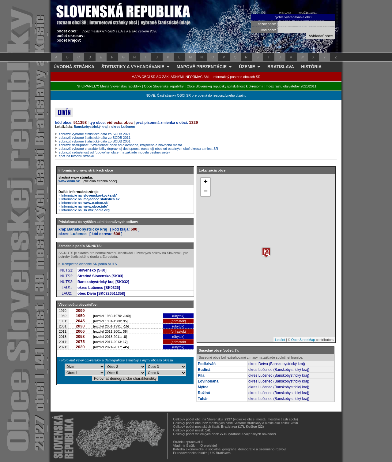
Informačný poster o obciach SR (237, 77)
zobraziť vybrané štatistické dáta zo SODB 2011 (94, 137)
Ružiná (204, 393)
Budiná (204, 370)
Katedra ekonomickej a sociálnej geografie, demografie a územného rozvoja (229, 449)
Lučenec (78, 233)
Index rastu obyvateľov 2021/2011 (291, 86)
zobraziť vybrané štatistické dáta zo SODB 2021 (94, 134)
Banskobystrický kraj (91, 126)
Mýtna (203, 387)
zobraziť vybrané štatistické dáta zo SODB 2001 (94, 141)
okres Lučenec (123, 126)
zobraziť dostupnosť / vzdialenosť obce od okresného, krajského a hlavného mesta (120, 145)
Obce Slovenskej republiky (164, 86)
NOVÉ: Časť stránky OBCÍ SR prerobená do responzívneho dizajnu (195, 95)
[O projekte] (208, 445)
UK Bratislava (220, 453)
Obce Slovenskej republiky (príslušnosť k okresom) (225, 86)
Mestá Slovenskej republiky (120, 86)
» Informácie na (87, 195)
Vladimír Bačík (184, 445)
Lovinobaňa (208, 381)
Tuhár (203, 399)
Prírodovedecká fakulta (190, 453)
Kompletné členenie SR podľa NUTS (89, 264)
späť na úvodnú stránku (76, 156)
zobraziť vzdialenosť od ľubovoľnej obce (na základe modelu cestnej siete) (114, 152)
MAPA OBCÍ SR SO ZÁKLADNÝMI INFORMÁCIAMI (171, 77)
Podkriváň (207, 364)
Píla (201, 375)
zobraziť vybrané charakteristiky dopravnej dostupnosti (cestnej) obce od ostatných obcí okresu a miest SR (138, 148)
